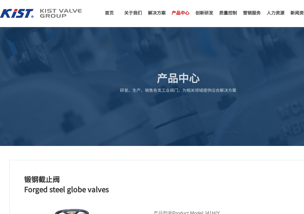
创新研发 (204, 13)
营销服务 (252, 13)
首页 (109, 13)
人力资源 (275, 13)
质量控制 (228, 13)
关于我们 (133, 13)
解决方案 (157, 13)
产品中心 (180, 13)
